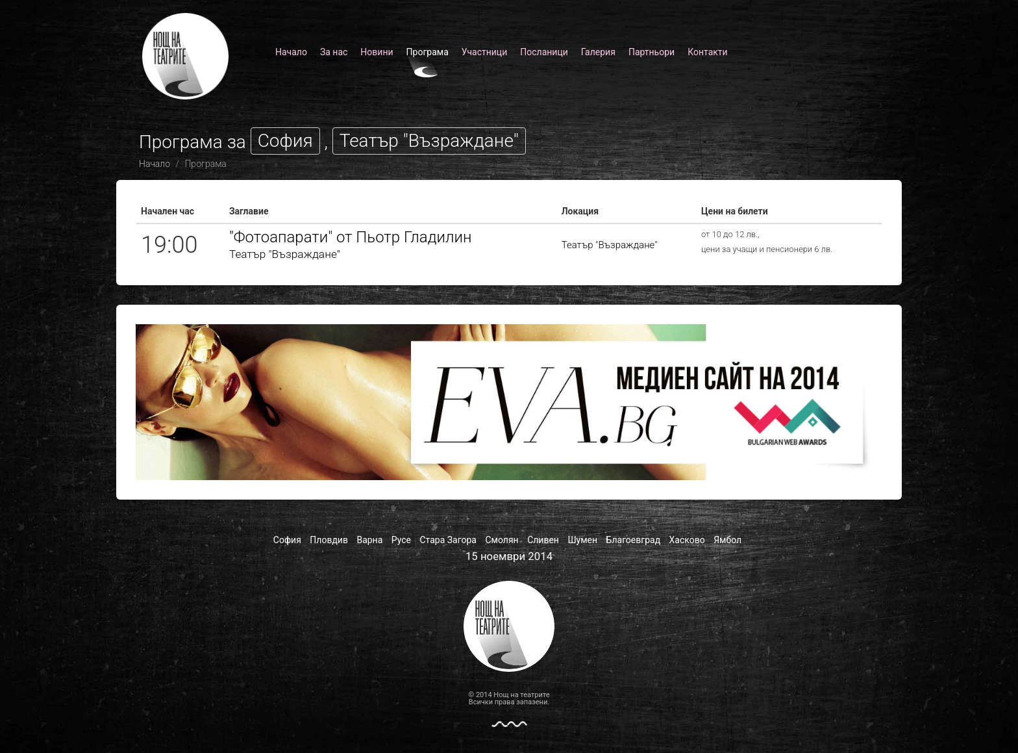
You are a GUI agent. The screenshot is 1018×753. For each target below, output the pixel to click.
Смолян (501, 540)
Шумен (582, 540)
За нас (333, 52)
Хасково (687, 540)
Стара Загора (448, 540)
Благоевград (633, 540)
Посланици (544, 52)
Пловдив (329, 540)
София (287, 540)
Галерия (598, 52)
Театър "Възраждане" (284, 254)
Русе (401, 540)
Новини (376, 52)
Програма (427, 52)
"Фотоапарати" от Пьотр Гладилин (350, 237)
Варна (369, 540)
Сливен (543, 540)
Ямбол (727, 540)
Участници (484, 52)
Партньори (651, 52)
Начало (291, 52)
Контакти (708, 52)
